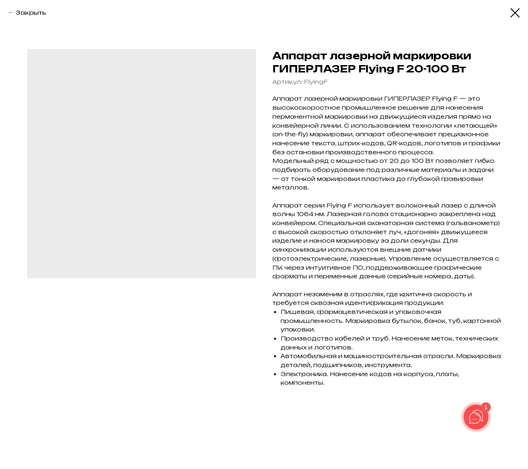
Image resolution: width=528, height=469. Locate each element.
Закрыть (31, 12)
